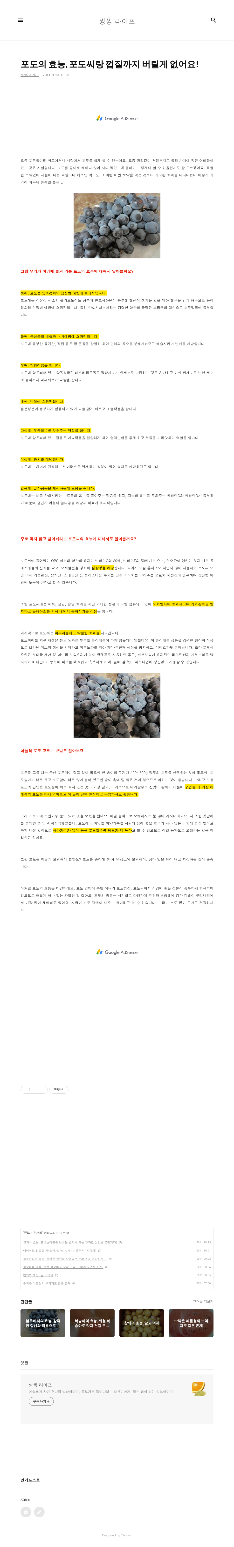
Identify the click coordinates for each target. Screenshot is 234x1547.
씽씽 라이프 (40, 1385)
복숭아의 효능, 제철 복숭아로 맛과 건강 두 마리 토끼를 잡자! (63, 1267)
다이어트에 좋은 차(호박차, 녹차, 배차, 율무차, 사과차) (59, 1250)
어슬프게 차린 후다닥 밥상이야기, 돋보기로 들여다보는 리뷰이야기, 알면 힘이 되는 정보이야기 (101, 1391)
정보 (27, 1233)
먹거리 (38, 1233)
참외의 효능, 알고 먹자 (38, 1275)
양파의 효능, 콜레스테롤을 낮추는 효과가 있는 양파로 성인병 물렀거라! (70, 1242)
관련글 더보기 (203, 1301)
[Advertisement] (117, 118)
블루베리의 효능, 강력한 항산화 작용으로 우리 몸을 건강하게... (65, 1259)
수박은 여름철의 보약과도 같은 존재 (46, 1283)
